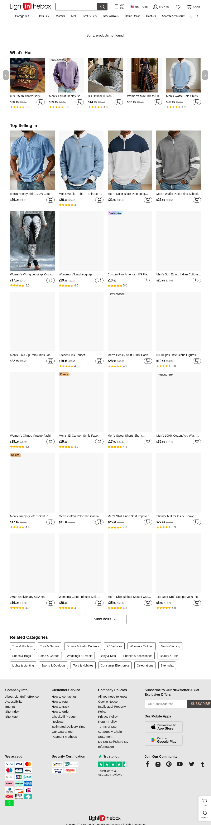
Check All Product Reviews (64, 719)
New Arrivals (111, 16)
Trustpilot (108, 756)
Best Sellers (90, 16)
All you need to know (112, 696)
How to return (61, 701)
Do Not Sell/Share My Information (113, 744)
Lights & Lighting (23, 665)
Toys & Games (49, 646)
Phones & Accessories (137, 656)
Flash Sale (44, 16)
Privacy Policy (108, 716)
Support (204, 817)
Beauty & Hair (169, 656)
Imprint (10, 706)
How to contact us (64, 696)
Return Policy (107, 721)
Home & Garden (48, 656)
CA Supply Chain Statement (110, 734)
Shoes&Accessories (173, 16)
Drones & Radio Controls (83, 646)
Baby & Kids (108, 656)
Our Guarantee (62, 731)
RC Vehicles (114, 646)
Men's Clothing (170, 646)
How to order (61, 711)
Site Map (11, 716)
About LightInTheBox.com (23, 696)
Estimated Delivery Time (69, 726)
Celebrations (145, 665)
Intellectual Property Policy (112, 709)
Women (60, 16)
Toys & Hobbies (22, 646)
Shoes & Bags (21, 656)
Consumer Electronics (115, 665)
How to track (60, 706)
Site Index (167, 665)
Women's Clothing (141, 646)
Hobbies (151, 16)
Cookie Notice (108, 701)
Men (74, 16)
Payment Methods (64, 736)
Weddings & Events (79, 656)
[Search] (76, 6)
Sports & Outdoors (53, 665)
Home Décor (132, 16)
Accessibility (13, 701)
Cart (206, 802)
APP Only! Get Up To (123, 7)
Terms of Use (107, 726)
